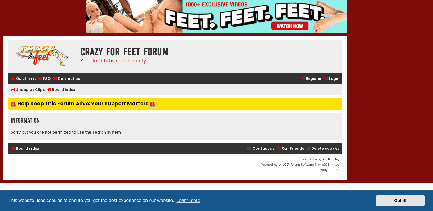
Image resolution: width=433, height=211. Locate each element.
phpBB (283, 165)
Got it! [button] (400, 200)
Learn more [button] (188, 200)
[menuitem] (44, 79)
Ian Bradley (330, 159)
